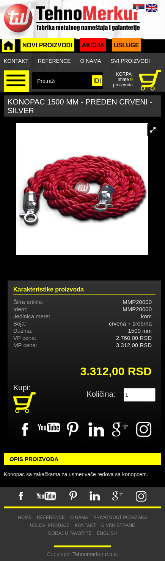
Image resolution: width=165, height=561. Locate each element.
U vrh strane (118, 525)
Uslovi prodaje (49, 525)
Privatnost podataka (120, 517)
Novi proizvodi (47, 45)
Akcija (93, 45)
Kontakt (16, 61)
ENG (151, 8)
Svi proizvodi (130, 61)
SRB (139, 8)
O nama (90, 61)
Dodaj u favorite (69, 533)
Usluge (126, 45)
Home (24, 517)
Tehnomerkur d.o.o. (95, 554)
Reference (54, 61)
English (107, 533)
